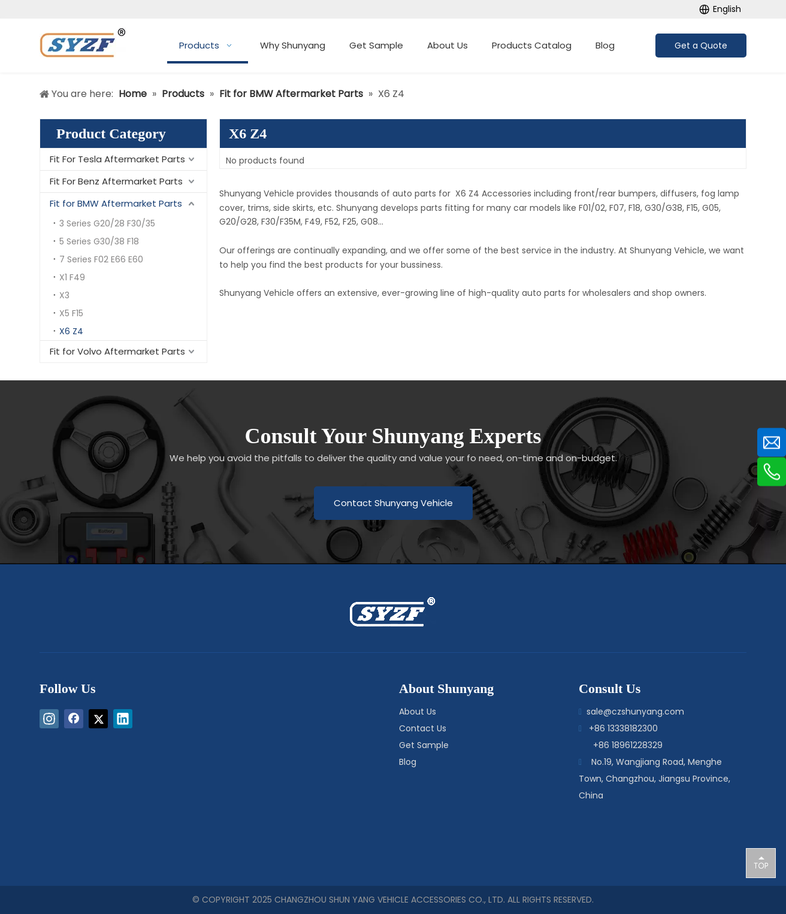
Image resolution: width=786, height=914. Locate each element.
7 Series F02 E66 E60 (101, 259)
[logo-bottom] (365, 612)
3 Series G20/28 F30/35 (107, 223)
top (761, 862)
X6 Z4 (71, 331)
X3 (64, 295)
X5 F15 (71, 313)
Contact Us (422, 728)
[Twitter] (98, 718)
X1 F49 (72, 277)
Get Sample (424, 745)
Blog (407, 762)
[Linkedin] (122, 718)
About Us (417, 712)
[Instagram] (49, 718)
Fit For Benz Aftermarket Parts (116, 181)
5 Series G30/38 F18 (99, 241)
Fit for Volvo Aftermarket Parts (117, 351)
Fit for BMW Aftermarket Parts (116, 203)
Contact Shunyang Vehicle (393, 503)
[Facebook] (73, 718)
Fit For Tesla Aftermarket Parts (117, 159)
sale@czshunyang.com (635, 712)
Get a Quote (701, 46)
